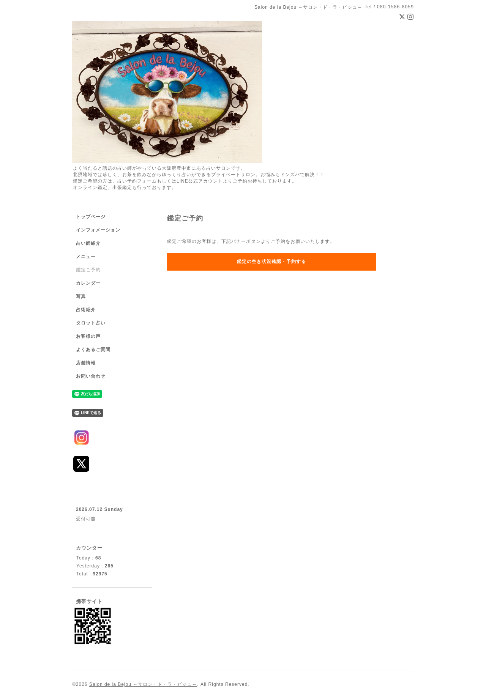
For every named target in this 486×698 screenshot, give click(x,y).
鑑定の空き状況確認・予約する (271, 261)
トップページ (91, 216)
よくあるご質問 (93, 349)
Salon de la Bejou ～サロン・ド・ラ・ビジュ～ (143, 684)
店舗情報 (86, 363)
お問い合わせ (91, 376)
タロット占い (91, 323)
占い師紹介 (88, 243)
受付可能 (86, 519)
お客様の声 (88, 336)
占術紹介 (86, 309)
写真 (81, 296)
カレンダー (88, 283)
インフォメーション (98, 230)
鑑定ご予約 (88, 270)
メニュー (86, 256)
